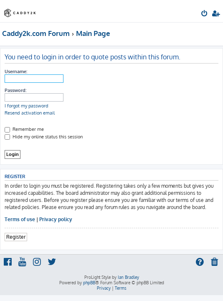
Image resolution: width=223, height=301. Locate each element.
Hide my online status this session (44, 137)
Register (15, 237)
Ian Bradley (128, 277)
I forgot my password (26, 106)
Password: (15, 90)
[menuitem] (204, 14)
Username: (16, 71)
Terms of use (20, 219)
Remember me (24, 129)
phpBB (89, 282)
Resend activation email (30, 113)
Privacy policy (55, 219)
